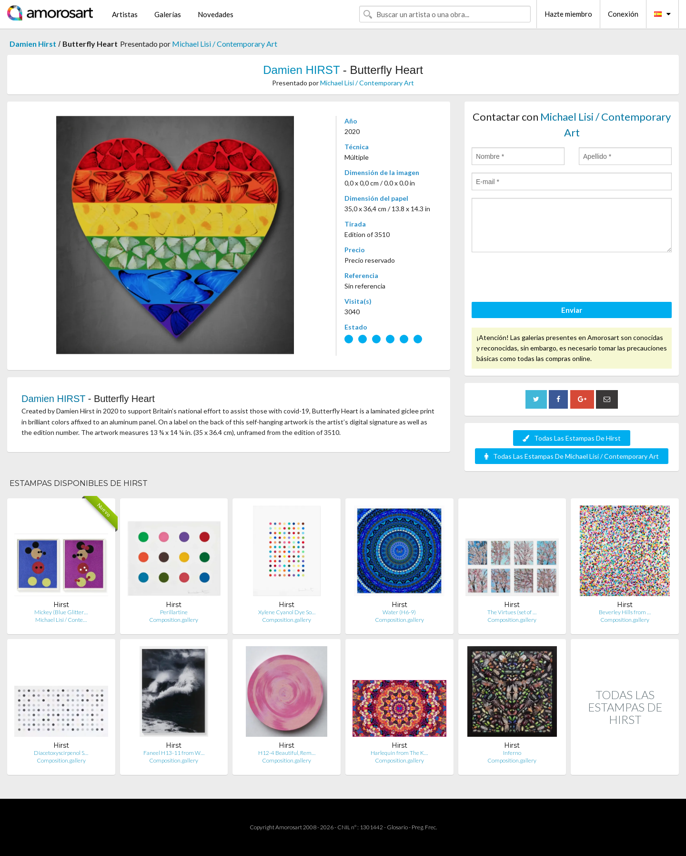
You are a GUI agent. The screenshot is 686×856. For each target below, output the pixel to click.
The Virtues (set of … (511, 612)
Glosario (397, 827)
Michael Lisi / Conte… (61, 619)
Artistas (125, 14)
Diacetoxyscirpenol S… (61, 752)
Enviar (571, 310)
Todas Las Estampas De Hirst (572, 438)
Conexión (623, 14)
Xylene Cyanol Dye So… (286, 612)
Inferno (512, 752)
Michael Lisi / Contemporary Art (224, 43)
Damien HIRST (301, 69)
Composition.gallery (173, 619)
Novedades (215, 14)
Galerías (167, 14)
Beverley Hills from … (625, 612)
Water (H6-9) (399, 612)
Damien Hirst (33, 43)
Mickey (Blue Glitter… (61, 612)
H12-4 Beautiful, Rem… (286, 752)
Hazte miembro (568, 14)
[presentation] (544, 278)
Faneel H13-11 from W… (173, 752)
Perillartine (174, 612)
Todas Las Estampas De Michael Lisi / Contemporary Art (571, 456)
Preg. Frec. (424, 827)
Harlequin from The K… (399, 752)
